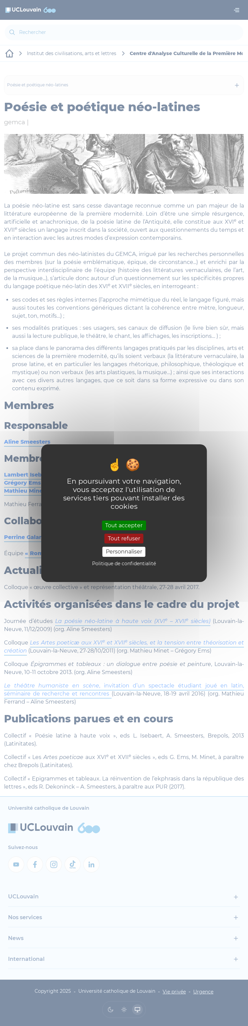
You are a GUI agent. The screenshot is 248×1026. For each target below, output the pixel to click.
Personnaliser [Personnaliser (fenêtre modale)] (124, 551)
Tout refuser (124, 538)
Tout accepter (123, 525)
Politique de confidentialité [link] (124, 564)
